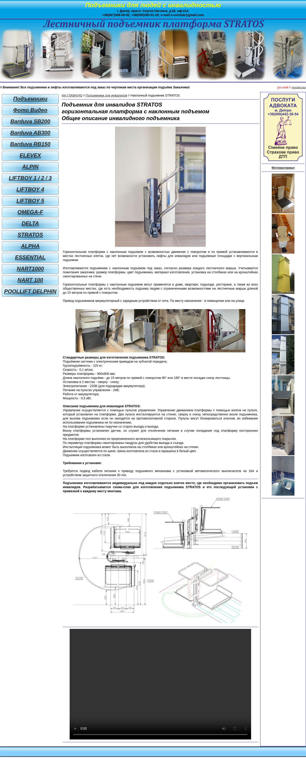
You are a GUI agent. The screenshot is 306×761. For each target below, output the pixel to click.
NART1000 (30, 269)
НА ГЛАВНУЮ (72, 95)
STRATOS (30, 235)
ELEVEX (30, 155)
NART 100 (30, 280)
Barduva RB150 (30, 144)
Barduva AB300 (30, 133)
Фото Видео (30, 110)
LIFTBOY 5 (30, 201)
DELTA (30, 223)
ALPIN (30, 167)
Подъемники (30, 99)
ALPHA (30, 246)
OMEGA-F (30, 212)
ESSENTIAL (30, 257)
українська (298, 87)
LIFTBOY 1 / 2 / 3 (30, 178)
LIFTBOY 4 (30, 189)
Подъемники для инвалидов (106, 95)
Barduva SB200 (30, 121)
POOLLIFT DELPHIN (30, 291)
